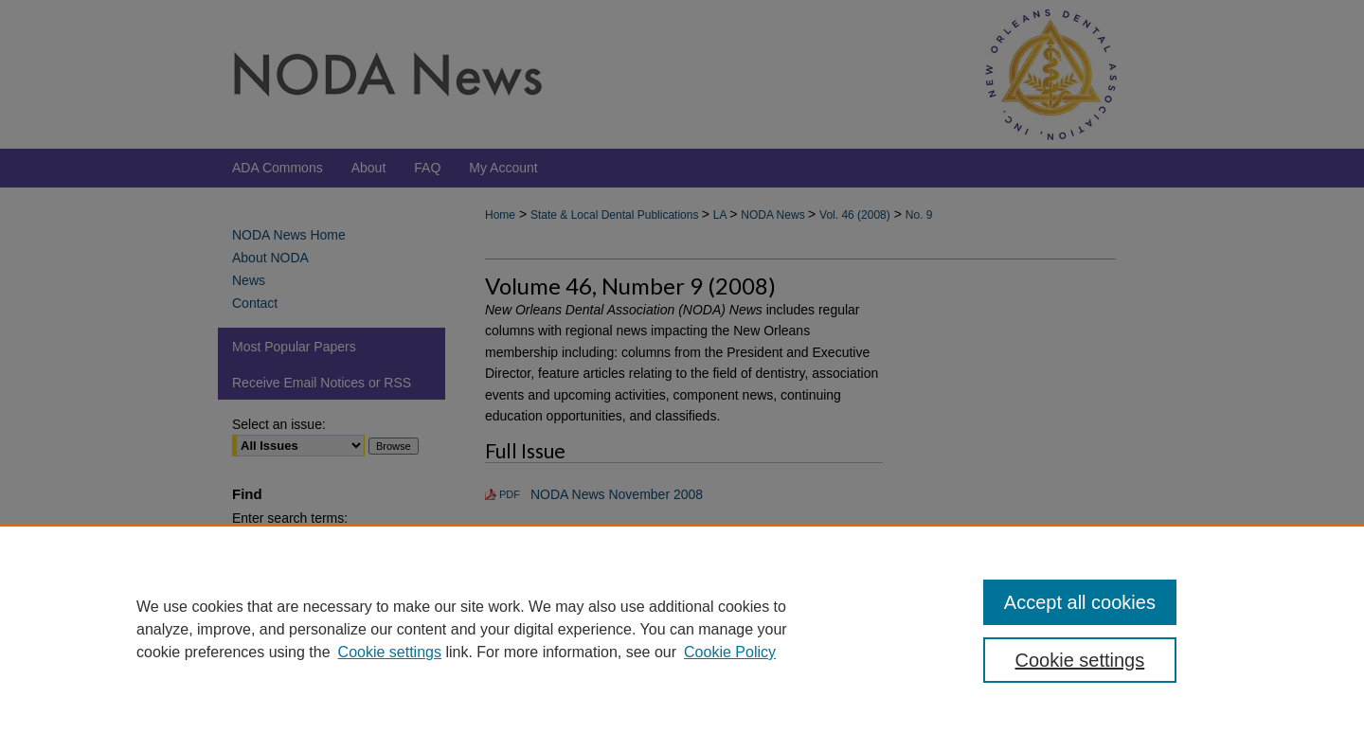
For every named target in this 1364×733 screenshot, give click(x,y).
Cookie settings (389, 652)
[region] (682, 629)
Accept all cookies (1080, 602)
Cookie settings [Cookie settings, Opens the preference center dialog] (1080, 660)
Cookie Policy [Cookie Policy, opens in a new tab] (730, 652)
